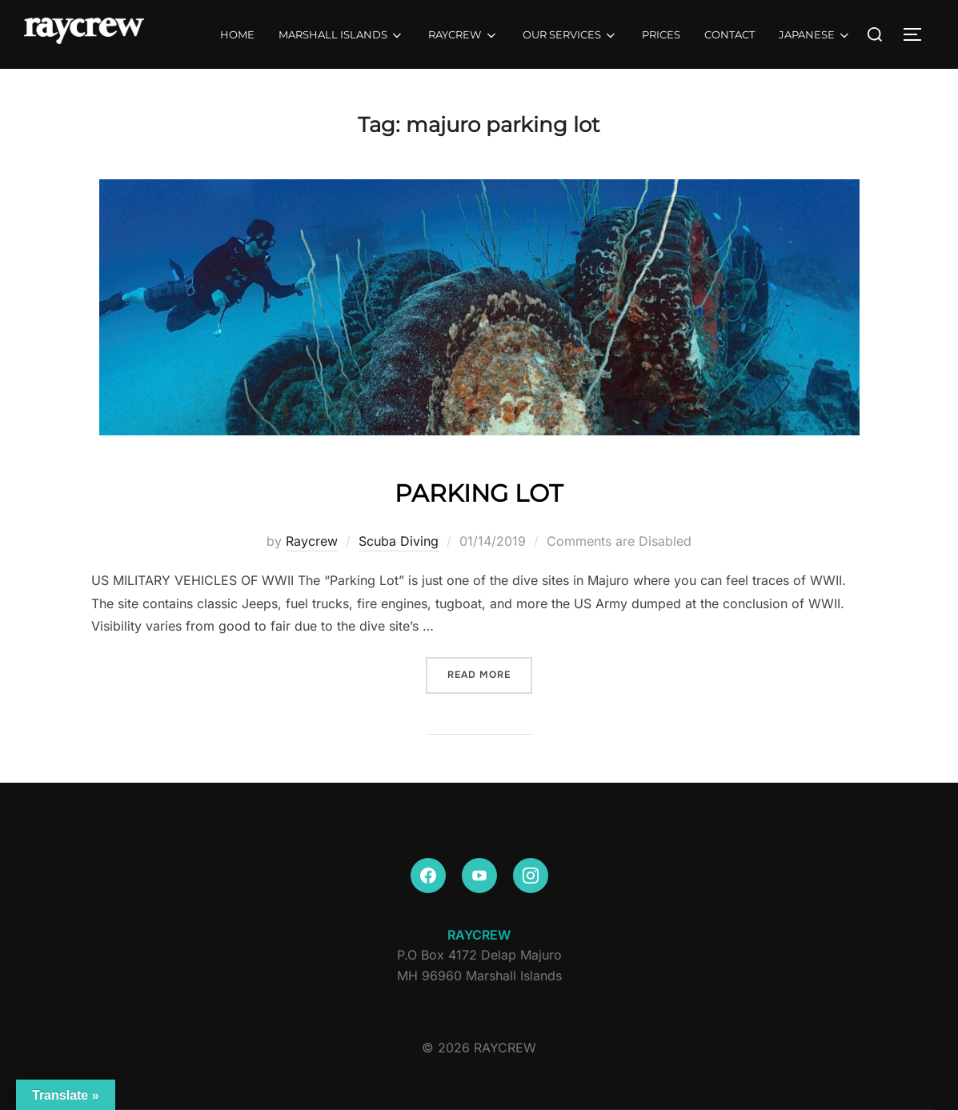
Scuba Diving (399, 541)
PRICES (661, 34)
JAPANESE (815, 35)
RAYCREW (463, 35)
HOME (237, 34)
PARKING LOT (478, 490)
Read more (489, 673)
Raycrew (312, 541)
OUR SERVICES (570, 35)
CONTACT (729, 34)
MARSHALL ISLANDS (341, 35)
